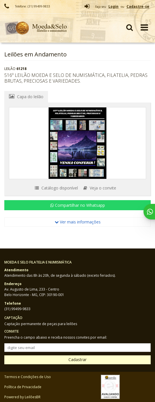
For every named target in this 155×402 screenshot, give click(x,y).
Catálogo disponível (56, 188)
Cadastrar (77, 359)
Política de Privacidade (22, 386)
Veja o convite (99, 188)
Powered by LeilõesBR (22, 397)
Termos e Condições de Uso (27, 376)
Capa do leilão (26, 96)
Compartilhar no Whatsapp (77, 205)
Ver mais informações (78, 222)
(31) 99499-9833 (17, 308)
